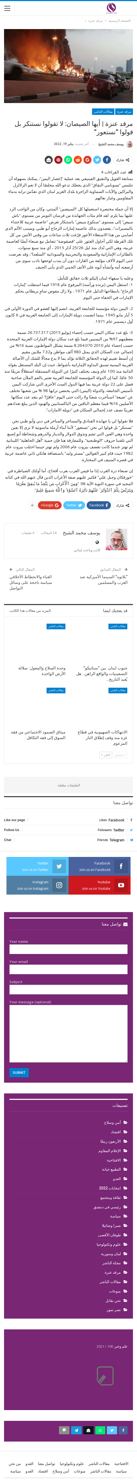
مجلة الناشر (111, 1263)
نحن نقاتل (113, 1300)
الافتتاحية (114, 1160)
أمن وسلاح (112, 1122)
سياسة (115, 1216)
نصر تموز (114, 1310)
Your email (68, 965)
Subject (68, 985)
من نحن (15, 1463)
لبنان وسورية (111, 1254)
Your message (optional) (68, 1031)
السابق (120, 755)
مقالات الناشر (103, 112)
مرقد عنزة (124, 112)
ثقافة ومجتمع (110, 1197)
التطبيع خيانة (111, 1169)
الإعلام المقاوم (110, 1151)
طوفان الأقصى (109, 1235)
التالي (105, 755)
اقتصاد (116, 1132)
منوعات (115, 1291)
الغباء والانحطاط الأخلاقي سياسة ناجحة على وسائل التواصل (30, 582)
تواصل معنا (115, 924)
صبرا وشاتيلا (111, 1225)
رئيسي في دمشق (107, 1207)
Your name (68, 945)
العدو (117, 1179)
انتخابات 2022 (110, 1188)
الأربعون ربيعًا (110, 1141)
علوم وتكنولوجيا (109, 1244)
